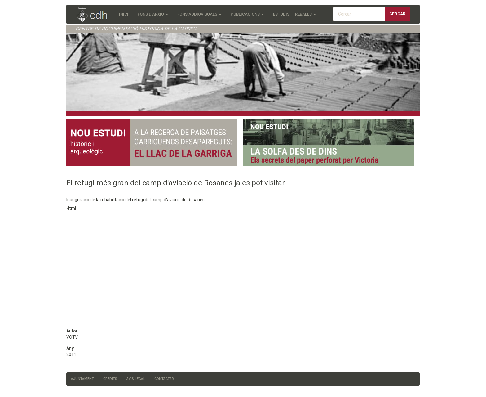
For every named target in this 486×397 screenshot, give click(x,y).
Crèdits (110, 379)
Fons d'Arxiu (153, 14)
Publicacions (247, 14)
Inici (123, 14)
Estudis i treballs (294, 14)
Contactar (164, 379)
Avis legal (135, 379)
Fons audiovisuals (199, 14)
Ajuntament (82, 379)
